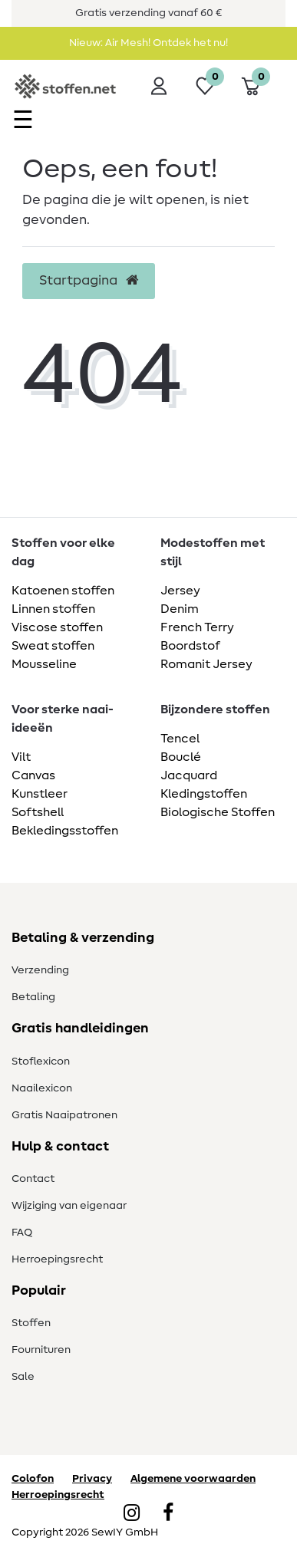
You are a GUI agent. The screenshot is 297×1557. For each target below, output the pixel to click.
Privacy (92, 1478)
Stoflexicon (41, 1061)
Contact (33, 1179)
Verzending (40, 970)
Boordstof (190, 646)
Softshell (38, 812)
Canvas (33, 775)
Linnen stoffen (53, 609)
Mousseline (44, 664)
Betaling (33, 997)
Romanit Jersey (206, 664)
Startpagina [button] (88, 281)
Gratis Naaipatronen (64, 1115)
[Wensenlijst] (205, 86)
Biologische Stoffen (217, 812)
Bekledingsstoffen (65, 831)
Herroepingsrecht (57, 1259)
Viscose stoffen (57, 627)
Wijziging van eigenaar (69, 1205)
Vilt (21, 757)
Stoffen (31, 1323)
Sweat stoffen (53, 646)
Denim (179, 609)
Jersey (180, 590)
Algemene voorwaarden (193, 1478)
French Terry (197, 627)
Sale (23, 1376)
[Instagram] (132, 1514)
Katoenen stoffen (63, 590)
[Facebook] (168, 1514)
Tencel (180, 738)
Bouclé (180, 757)
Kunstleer (40, 794)
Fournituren (41, 1350)
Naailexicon (42, 1088)
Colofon (33, 1478)
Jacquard (188, 775)
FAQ (22, 1232)
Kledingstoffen (203, 794)
